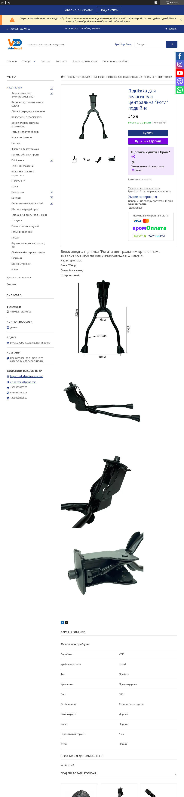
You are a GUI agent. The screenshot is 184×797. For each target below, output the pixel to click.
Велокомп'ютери (21, 137)
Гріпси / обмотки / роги (25, 154)
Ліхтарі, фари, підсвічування (28, 111)
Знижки (11, 284)
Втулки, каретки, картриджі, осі (28, 245)
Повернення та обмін (115, 61)
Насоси (15, 143)
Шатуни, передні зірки (24, 209)
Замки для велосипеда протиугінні (25, 124)
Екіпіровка (17, 160)
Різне (14, 269)
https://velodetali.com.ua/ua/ (26, 376)
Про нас (45, 61)
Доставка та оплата (85, 61)
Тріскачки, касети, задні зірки (29, 214)
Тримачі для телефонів (25, 131)
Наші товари (14, 87)
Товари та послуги (78, 76)
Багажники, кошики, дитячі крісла (27, 104)
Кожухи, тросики (21, 263)
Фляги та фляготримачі (25, 149)
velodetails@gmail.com (23, 381)
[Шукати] (171, 44)
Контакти (61, 61)
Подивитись (109, 10)
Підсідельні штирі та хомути (28, 252)
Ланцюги (16, 220)
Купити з (148, 141)
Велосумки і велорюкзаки (26, 117)
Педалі (15, 237)
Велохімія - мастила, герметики (23, 173)
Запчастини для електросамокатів (22, 94)
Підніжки (98, 76)
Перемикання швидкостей (27, 203)
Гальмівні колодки (22, 231)
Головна (12, 61)
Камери (16, 197)
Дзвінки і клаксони (22, 166)
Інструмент (18, 180)
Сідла (14, 186)
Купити (148, 133)
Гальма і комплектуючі (25, 226)
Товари (26, 61)
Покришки (17, 192)
